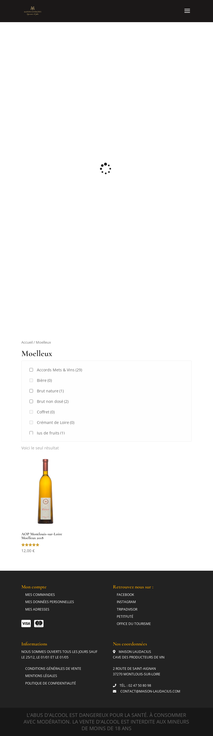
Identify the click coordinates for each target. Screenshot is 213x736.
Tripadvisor (127, 609)
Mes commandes (40, 594)
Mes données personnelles (49, 601)
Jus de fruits (51, 433)
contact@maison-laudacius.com (150, 691)
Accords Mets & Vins (59, 369)
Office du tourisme (134, 623)
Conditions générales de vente (53, 668)
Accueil (27, 342)
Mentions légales (41, 675)
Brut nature (50, 390)
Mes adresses (37, 609)
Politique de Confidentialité (50, 683)
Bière (44, 380)
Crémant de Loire (55, 422)
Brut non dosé (53, 401)
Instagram (126, 601)
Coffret (46, 412)
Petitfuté (125, 616)
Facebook (125, 594)
